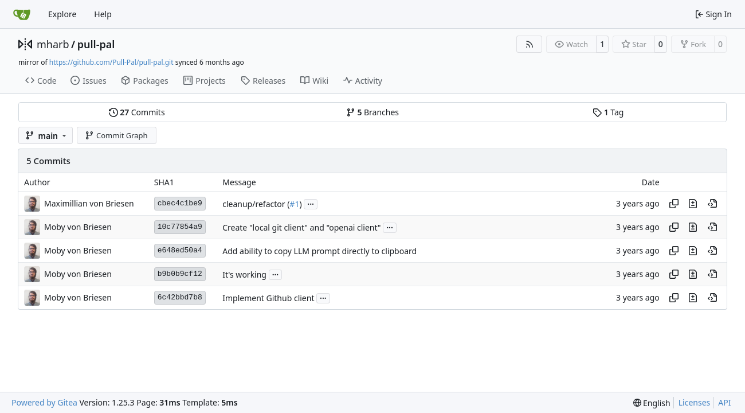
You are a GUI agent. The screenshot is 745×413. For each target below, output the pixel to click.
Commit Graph (116, 135)
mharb (53, 44)
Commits (137, 112)
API (724, 402)
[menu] (651, 403)
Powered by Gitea (44, 402)
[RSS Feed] (529, 44)
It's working (244, 274)
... (310, 203)
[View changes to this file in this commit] (692, 203)
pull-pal (96, 44)
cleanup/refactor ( (255, 203)
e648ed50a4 (180, 250)
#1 (294, 203)
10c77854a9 (180, 227)
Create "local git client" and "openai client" (301, 227)
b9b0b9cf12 (180, 274)
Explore (62, 14)
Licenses (695, 402)
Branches (372, 112)
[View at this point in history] (712, 203)
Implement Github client (268, 298)
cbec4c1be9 (180, 203)
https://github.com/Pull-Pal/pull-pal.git (111, 62)
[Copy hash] (674, 203)
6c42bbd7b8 (180, 297)
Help (103, 14)
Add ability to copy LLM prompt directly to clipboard (319, 251)
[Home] (22, 14)
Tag (608, 112)
